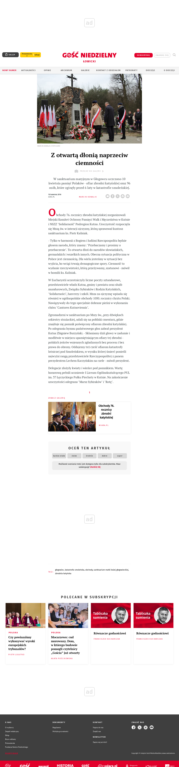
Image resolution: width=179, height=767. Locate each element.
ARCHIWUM (66, 70)
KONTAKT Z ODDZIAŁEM (108, 70)
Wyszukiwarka (174, 54)
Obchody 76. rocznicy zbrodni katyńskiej (106, 411)
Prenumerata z (27, 55)
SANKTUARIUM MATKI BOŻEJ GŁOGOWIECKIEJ (111, 570)
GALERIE (85, 70)
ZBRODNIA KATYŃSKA (63, 573)
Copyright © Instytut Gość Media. (143, 753)
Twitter (118, 195)
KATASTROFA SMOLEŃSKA (74, 570)
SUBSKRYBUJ (143, 55)
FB (113, 195)
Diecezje (150, 70)
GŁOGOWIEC (59, 570)
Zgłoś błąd (11, 753)
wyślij (128, 195)
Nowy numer (9, 70)
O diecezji (169, 70)
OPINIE (47, 70)
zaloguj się (162, 55)
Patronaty (131, 70)
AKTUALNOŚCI (28, 70)
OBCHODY (89, 570)
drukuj (123, 195)
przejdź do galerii (89, 171)
